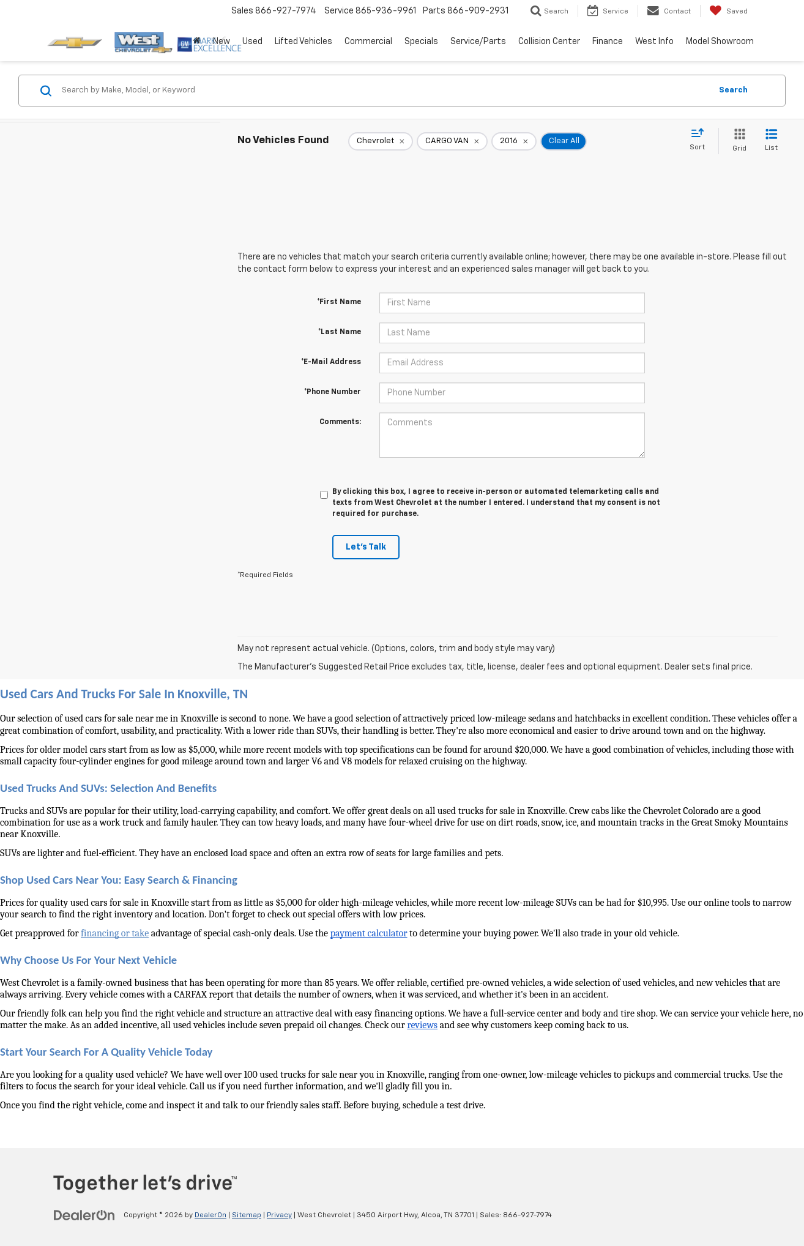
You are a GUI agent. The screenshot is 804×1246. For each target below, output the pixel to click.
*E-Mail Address (331, 362)
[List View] (771, 141)
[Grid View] (737, 141)
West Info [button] (654, 41)
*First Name (339, 302)
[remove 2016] (514, 141)
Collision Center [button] (549, 41)
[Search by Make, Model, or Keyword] (385, 90)
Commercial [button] (368, 41)
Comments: (340, 422)
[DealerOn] (84, 1215)
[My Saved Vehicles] (728, 11)
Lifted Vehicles (303, 41)
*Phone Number (332, 392)
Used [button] (252, 41)
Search (733, 90)
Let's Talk (366, 547)
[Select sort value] (700, 140)
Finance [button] (607, 41)
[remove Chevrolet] (380, 141)
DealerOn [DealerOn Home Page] (210, 1215)
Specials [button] (421, 41)
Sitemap (246, 1215)
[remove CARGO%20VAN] (452, 141)
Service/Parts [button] (478, 41)
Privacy (279, 1215)
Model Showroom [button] (720, 41)
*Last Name (339, 332)
